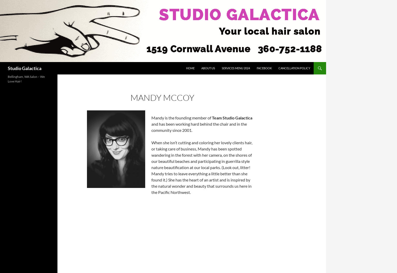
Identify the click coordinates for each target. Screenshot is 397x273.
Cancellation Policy (294, 68)
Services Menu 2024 (236, 68)
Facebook (264, 68)
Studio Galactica (24, 68)
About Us (208, 68)
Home (190, 68)
